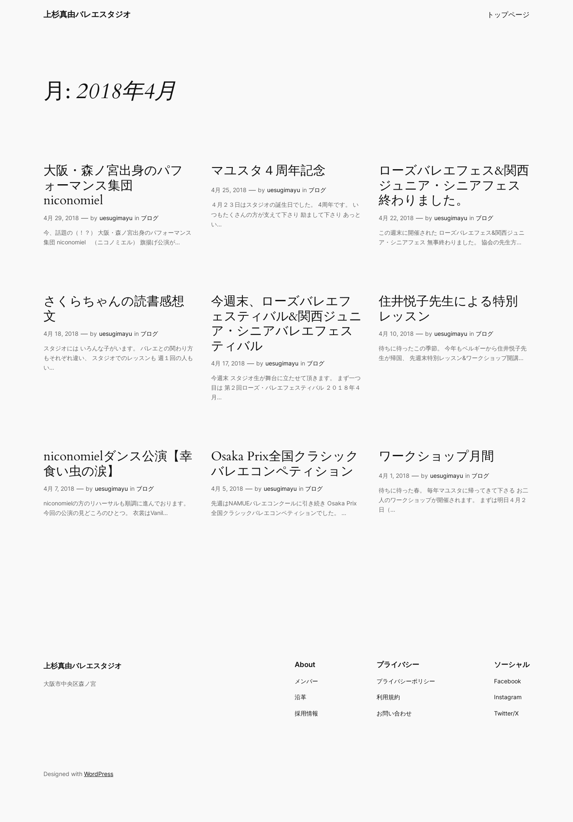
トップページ (508, 14)
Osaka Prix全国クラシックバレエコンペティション (285, 464)
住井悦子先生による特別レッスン (448, 309)
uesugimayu (115, 217)
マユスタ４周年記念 (268, 171)
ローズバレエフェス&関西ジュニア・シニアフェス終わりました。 (454, 186)
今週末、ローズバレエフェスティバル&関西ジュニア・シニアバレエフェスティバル (286, 324)
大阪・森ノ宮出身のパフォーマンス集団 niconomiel (113, 186)
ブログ (149, 217)
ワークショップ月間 (436, 456)
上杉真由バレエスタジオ (87, 14)
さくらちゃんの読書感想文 (113, 309)
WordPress (98, 773)
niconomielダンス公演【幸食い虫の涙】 (117, 464)
